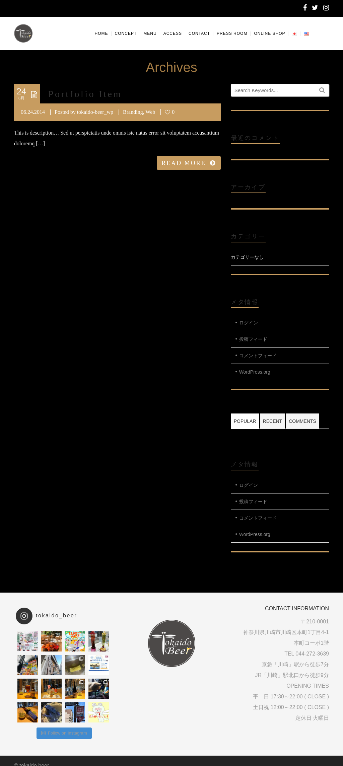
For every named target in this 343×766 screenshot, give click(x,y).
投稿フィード (253, 339)
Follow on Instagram (64, 733)
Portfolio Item (85, 94)
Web (150, 112)
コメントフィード (258, 355)
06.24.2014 (33, 112)
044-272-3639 (312, 654)
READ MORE (188, 163)
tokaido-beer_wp (95, 112)
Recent (272, 421)
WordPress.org (254, 372)
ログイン (248, 322)
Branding (133, 112)
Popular (245, 421)
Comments (302, 421)
